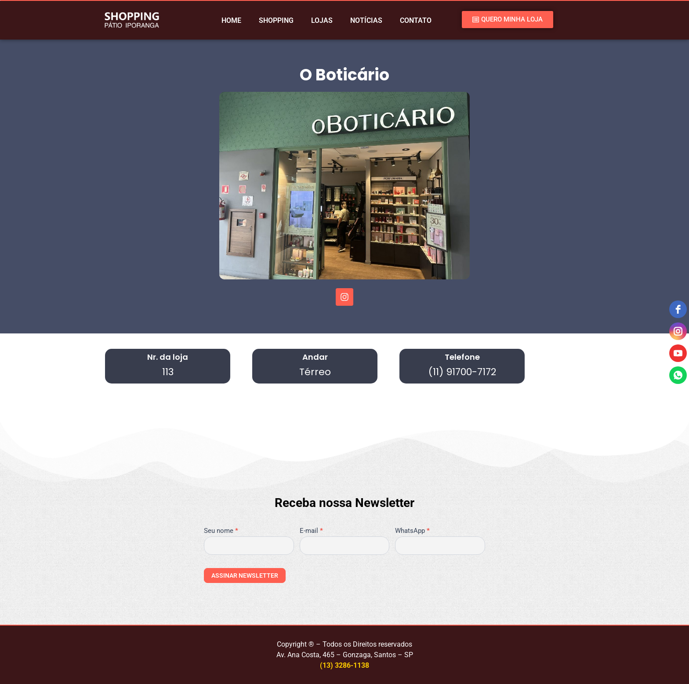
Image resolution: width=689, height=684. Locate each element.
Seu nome (221, 531)
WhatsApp (412, 531)
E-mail (311, 531)
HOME (231, 20)
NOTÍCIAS (366, 20)
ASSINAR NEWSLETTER (244, 575)
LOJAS (322, 20)
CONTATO (416, 20)
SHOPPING (276, 20)
